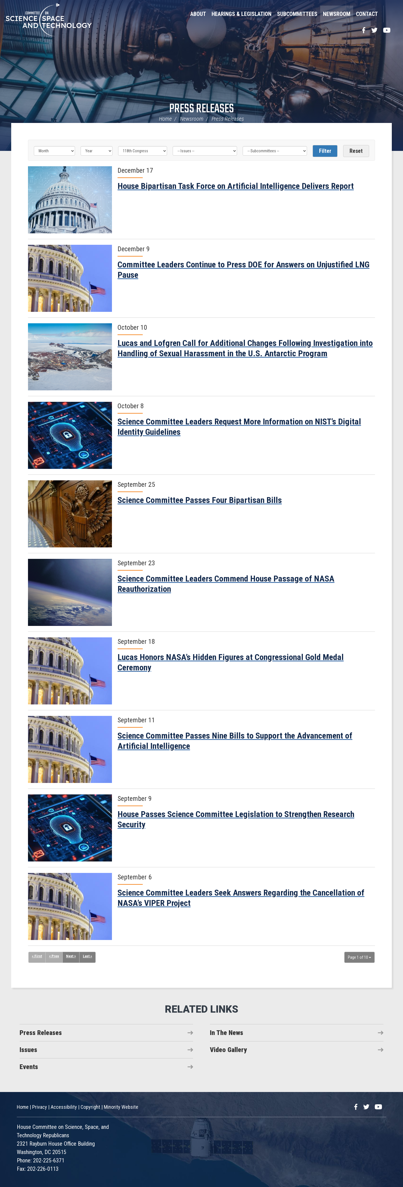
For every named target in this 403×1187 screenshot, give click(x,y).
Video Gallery (228, 1050)
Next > (72, 956)
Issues (28, 1050)
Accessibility (64, 1107)
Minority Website (121, 1107)
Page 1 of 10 (359, 957)
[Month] (54, 151)
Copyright (90, 1107)
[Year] (96, 151)
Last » (88, 956)
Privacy (39, 1107)
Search (390, 14)
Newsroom (336, 14)
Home (165, 118)
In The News (226, 1033)
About (198, 14)
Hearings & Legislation (241, 14)
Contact (367, 14)
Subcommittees (297, 14)
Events (29, 1067)
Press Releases (201, 109)
